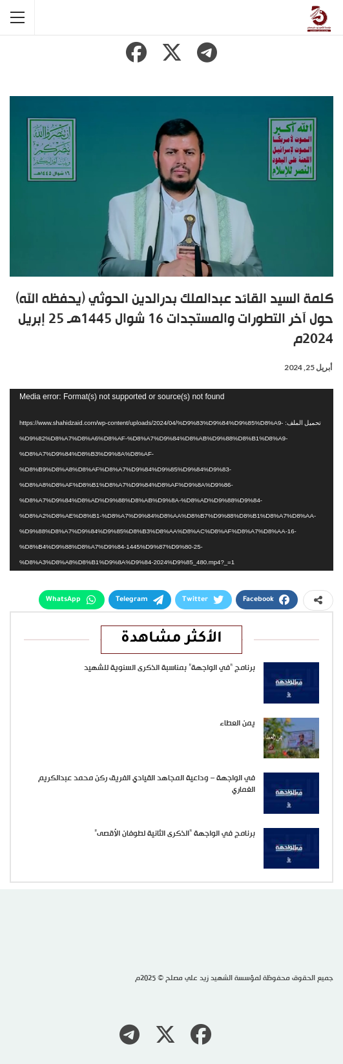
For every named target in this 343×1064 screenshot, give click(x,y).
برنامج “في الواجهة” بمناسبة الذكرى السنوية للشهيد (169, 668)
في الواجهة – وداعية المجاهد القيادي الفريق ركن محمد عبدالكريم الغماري (146, 784)
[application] (171, 480)
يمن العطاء (237, 723)
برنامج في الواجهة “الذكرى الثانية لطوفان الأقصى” (174, 834)
